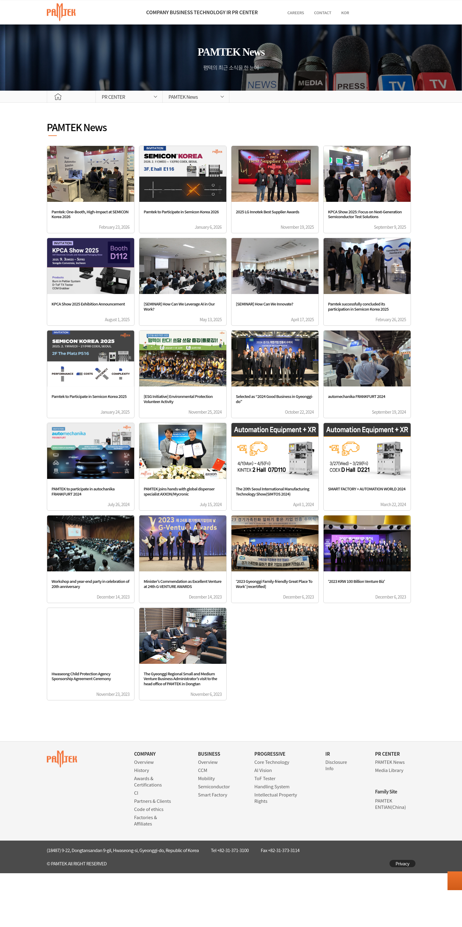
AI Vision (263, 824)
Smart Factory (212, 848)
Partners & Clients (152, 854)
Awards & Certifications (148, 835)
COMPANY (116, 12)
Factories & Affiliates (145, 874)
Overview (144, 815)
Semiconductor (214, 840)
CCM (202, 824)
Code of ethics (148, 863)
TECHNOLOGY (209, 12)
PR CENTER (286, 12)
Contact (374, 12)
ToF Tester (265, 832)
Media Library (389, 824)
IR (249, 12)
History (141, 824)
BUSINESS (160, 12)
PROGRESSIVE (270, 807)
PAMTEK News (390, 815)
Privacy (402, 917)
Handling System (272, 840)
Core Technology (271, 815)
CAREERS (347, 12)
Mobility (206, 832)
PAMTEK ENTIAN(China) (390, 857)
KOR (396, 12)
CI (136, 846)
